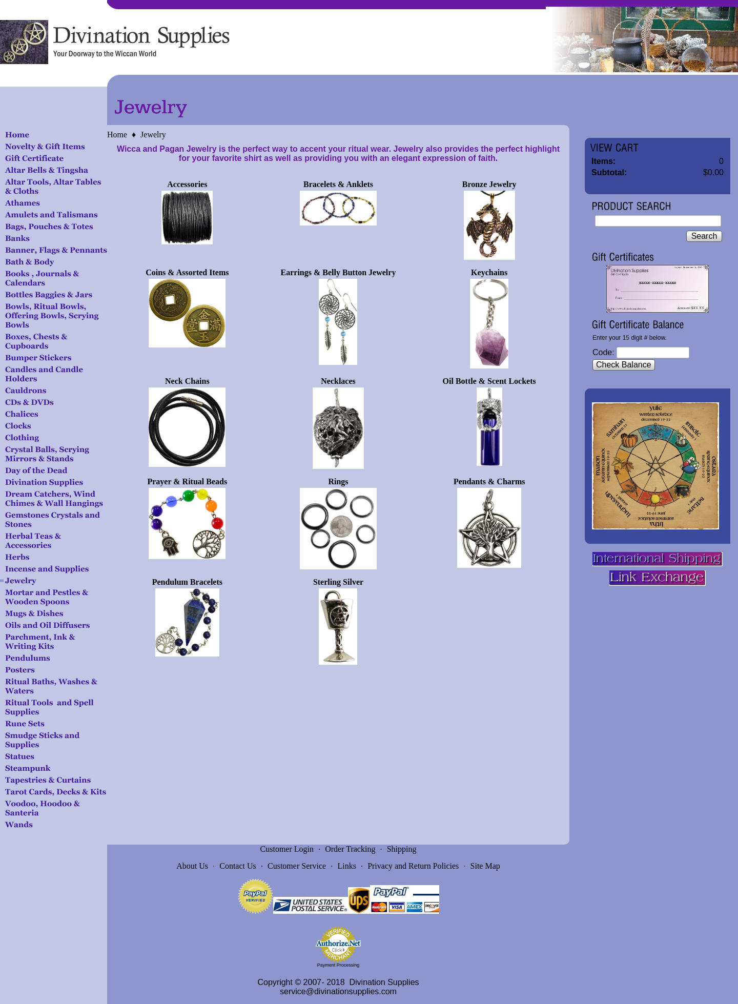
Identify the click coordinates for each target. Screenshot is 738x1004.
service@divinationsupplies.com (338, 991)
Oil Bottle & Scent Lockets (489, 381)
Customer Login (287, 849)
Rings (338, 481)
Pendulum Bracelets (187, 582)
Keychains (489, 272)
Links (346, 866)
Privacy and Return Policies (413, 866)
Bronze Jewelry (489, 184)
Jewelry (153, 134)
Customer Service (297, 866)
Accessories (187, 184)
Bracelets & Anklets (338, 184)
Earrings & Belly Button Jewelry (338, 272)
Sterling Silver (338, 582)
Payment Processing (338, 965)
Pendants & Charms (489, 481)
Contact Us (237, 866)
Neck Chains (187, 381)
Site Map (485, 866)
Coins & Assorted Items (187, 272)
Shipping (402, 849)
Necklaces (338, 381)
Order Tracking (350, 849)
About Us (192, 866)
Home (117, 134)
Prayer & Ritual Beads (187, 481)
